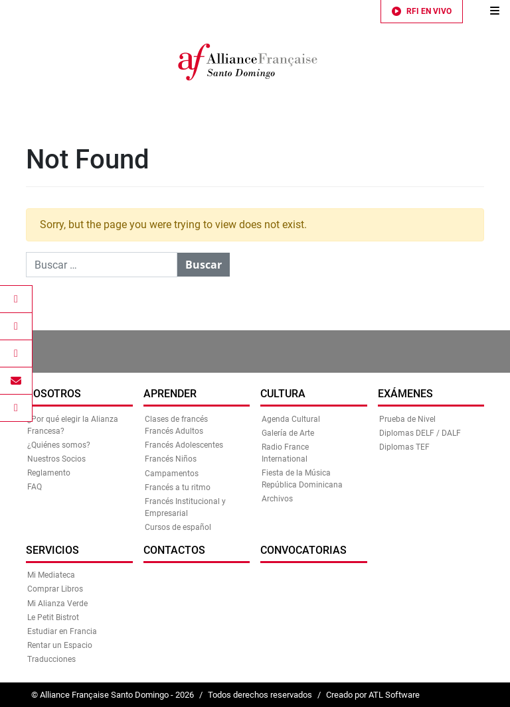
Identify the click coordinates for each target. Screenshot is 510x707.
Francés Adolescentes (184, 445)
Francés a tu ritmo (178, 487)
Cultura (282, 393)
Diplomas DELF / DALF (420, 433)
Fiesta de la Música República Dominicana (302, 478)
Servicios (52, 550)
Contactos (174, 550)
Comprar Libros (55, 589)
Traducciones (51, 659)
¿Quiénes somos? (58, 445)
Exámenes (405, 393)
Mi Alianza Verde (57, 603)
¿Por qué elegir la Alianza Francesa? (72, 425)
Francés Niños (171, 459)
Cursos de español (178, 527)
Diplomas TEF (404, 447)
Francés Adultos (174, 431)
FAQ (34, 486)
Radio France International (285, 453)
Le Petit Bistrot (53, 617)
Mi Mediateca (51, 575)
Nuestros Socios (56, 459)
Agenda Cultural (291, 419)
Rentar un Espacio (59, 645)
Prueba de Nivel (407, 419)
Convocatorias (303, 550)
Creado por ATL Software (373, 695)
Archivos (277, 498)
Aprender (170, 393)
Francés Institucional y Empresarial (185, 507)
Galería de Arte (288, 433)
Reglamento (48, 473)
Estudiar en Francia (62, 631)
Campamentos (172, 473)
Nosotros (53, 393)
